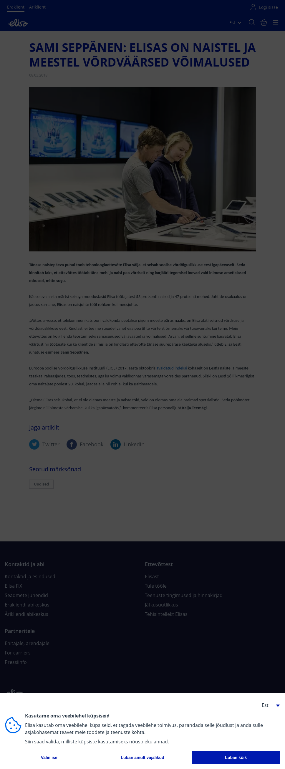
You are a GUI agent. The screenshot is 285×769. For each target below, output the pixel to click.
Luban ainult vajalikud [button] (142, 757)
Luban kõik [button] (236, 757)
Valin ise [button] (49, 757)
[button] (268, 705)
